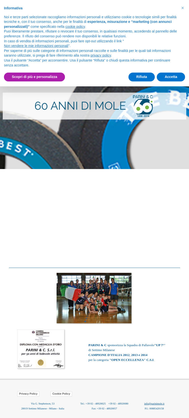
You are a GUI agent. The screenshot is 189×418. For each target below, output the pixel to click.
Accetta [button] (171, 77)
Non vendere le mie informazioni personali (36, 46)
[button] (94, 272)
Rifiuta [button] (141, 77)
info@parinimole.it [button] (154, 403)
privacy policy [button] (101, 55)
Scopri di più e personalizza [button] (34, 77)
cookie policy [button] (75, 27)
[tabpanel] (94, 106)
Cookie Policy (61, 393)
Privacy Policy (28, 393)
